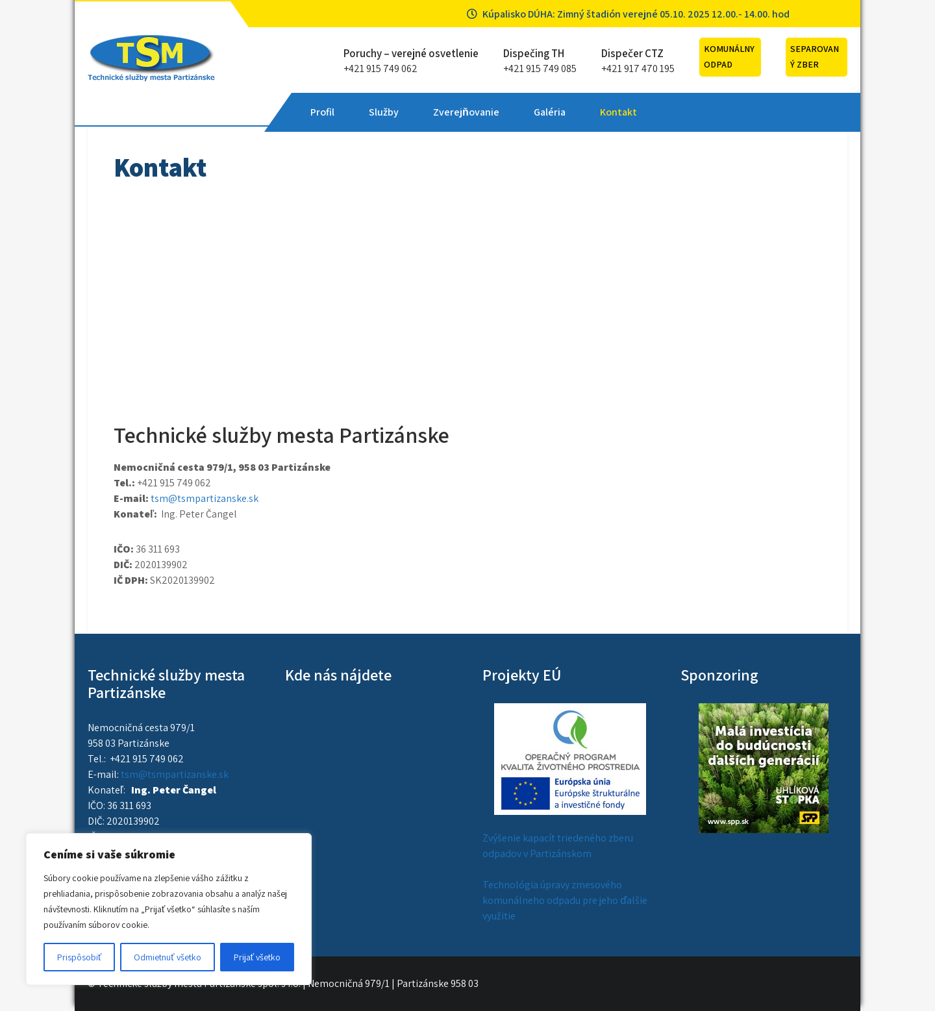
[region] (169, 909)
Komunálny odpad (729, 56)
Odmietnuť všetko (167, 957)
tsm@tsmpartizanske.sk (204, 498)
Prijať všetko (257, 957)
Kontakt (617, 112)
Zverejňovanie (466, 112)
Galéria (549, 112)
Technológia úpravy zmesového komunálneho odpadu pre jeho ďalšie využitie (564, 900)
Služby (384, 112)
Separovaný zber (814, 56)
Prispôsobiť (79, 957)
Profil (322, 112)
